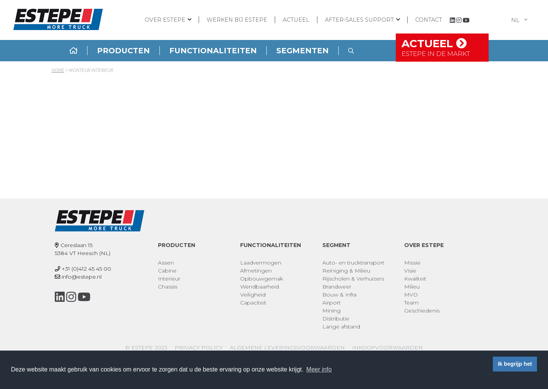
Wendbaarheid (259, 286)
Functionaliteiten (213, 50)
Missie (412, 262)
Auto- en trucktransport (353, 262)
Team (411, 302)
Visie (410, 270)
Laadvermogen (260, 262)
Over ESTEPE (165, 19)
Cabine (167, 270)
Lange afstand (341, 326)
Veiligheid (253, 294)
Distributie (335, 318)
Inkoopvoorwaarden (387, 347)
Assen (166, 262)
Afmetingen (256, 270)
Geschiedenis (422, 310)
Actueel (296, 19)
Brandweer (336, 286)
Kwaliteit (415, 278)
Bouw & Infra (339, 294)
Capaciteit (253, 302)
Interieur (169, 278)
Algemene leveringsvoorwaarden (287, 347)
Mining (331, 310)
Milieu (412, 286)
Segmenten (302, 50)
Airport (331, 302)
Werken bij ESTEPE (237, 19)
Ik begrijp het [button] (515, 364)
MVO (411, 294)
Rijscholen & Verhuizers (353, 278)
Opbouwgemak (261, 278)
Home (57, 70)
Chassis (167, 286)
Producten (123, 50)
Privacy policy (199, 347)
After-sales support (359, 19)
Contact (428, 19)
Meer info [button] (319, 369)
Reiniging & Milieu (346, 270)
